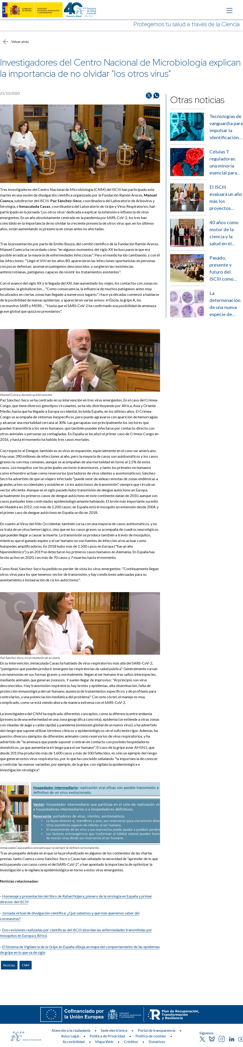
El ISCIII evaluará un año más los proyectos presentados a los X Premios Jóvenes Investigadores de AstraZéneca (226, 198)
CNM (25, 965)
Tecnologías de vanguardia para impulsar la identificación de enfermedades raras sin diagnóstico (226, 127)
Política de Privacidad (107, 1036)
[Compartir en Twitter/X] (149, 95)
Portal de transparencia (156, 1030)
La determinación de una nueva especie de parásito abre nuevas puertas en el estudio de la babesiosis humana (226, 304)
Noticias (9, 965)
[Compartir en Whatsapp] (156, 95)
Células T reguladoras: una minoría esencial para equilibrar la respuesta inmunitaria (223, 162)
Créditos (131, 1041)
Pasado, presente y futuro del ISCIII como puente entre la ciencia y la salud (225, 268)
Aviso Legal (70, 1036)
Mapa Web (104, 1041)
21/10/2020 (10, 93)
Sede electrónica (114, 1030)
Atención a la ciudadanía (71, 1030)
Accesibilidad (74, 1041)
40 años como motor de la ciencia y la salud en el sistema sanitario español (224, 233)
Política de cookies (150, 1036)
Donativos (157, 1041)
